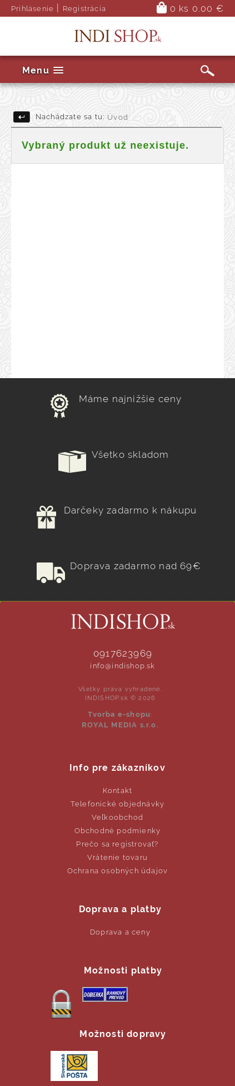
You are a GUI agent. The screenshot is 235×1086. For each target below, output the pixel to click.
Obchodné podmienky (117, 830)
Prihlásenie (32, 8)
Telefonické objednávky (117, 804)
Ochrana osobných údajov (117, 871)
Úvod (117, 117)
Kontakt (117, 790)
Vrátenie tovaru (117, 857)
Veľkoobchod (117, 817)
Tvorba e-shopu (119, 714)
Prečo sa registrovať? (117, 844)
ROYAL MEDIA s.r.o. (120, 725)
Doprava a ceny (120, 932)
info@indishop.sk (122, 666)
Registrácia (84, 8)
